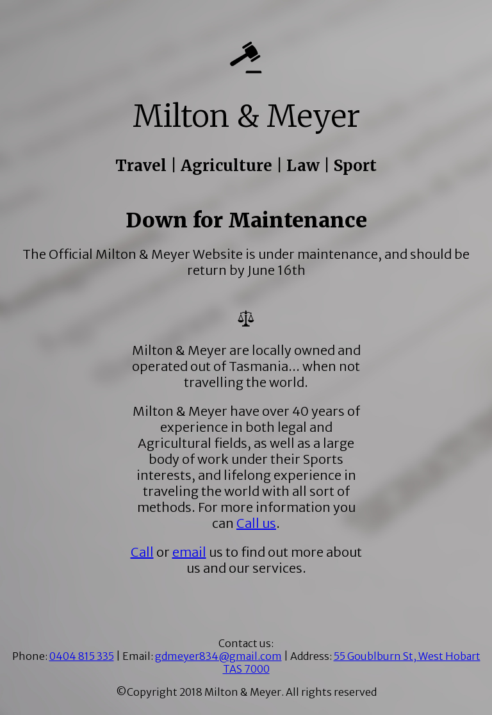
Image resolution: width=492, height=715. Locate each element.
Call (142, 552)
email (189, 552)
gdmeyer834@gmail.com (218, 656)
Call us (256, 523)
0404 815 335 (81, 656)
